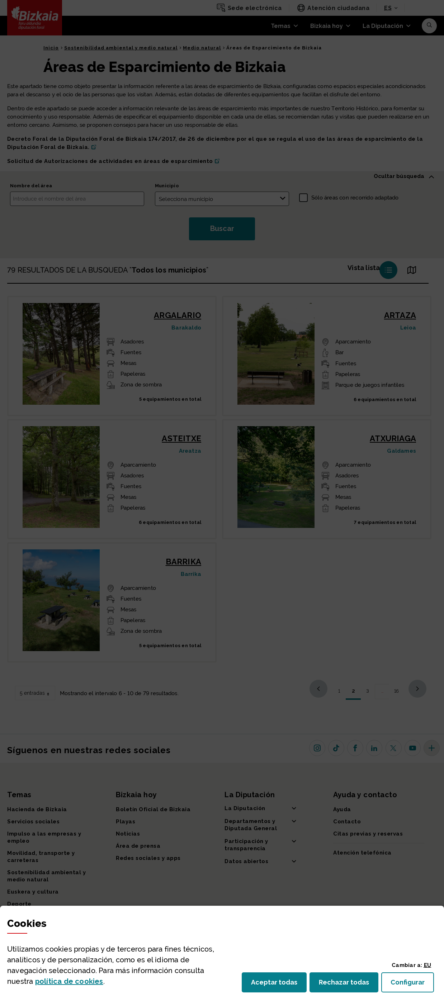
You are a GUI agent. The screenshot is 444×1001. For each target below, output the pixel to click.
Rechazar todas (348, 984)
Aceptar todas (279, 984)
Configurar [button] (412, 984)
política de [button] (69, 981)
